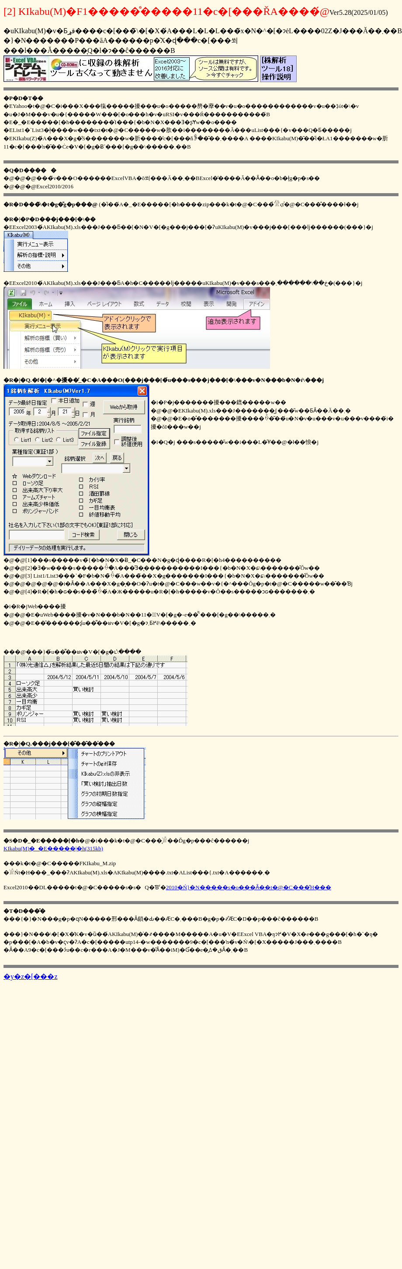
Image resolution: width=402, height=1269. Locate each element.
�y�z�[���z (30, 976)
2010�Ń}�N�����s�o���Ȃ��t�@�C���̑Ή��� (248, 887)
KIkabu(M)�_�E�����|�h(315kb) (53, 848)
